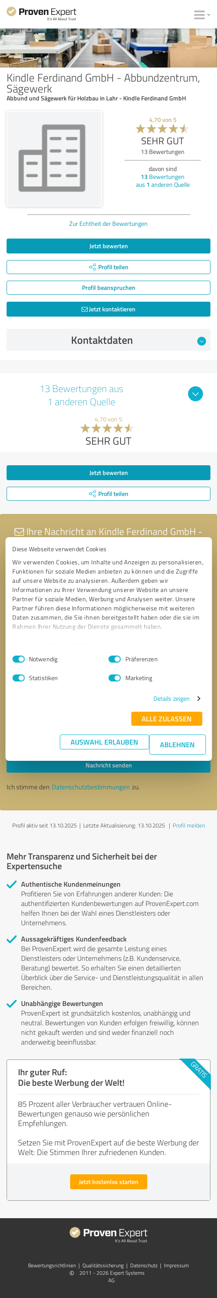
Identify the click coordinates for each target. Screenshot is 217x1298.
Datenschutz (143, 1265)
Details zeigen (171, 698)
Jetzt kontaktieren (108, 309)
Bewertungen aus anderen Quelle (163, 180)
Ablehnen (177, 744)
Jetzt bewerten (108, 246)
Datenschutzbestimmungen (87, 645)
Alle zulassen (167, 718)
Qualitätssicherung (103, 1265)
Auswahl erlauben (104, 742)
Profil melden (189, 825)
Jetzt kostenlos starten (109, 1181)
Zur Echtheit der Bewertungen (108, 223)
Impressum (28, 645)
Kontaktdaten (138, 339)
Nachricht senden (108, 765)
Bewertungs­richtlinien (52, 1265)
